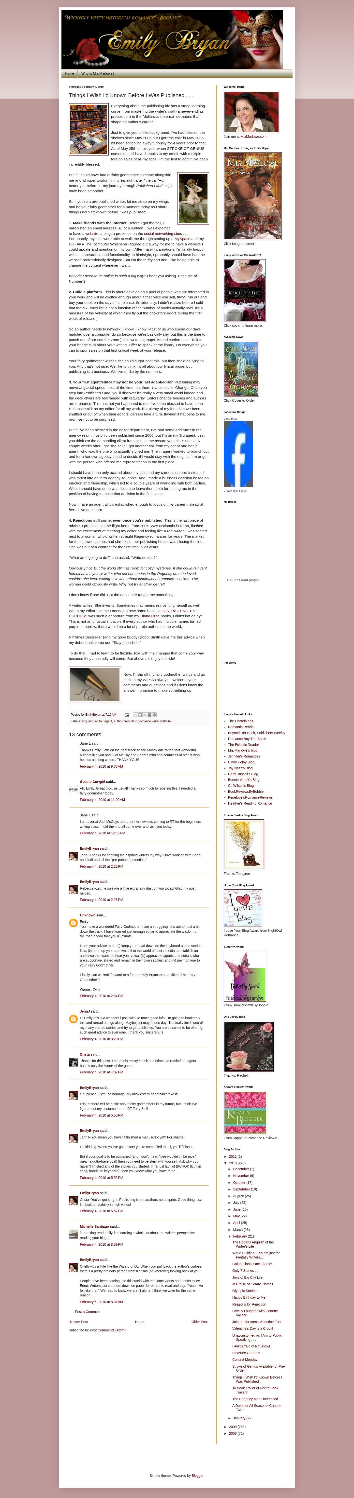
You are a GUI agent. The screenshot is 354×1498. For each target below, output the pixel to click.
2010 (233, 1163)
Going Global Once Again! (252, 1264)
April (237, 1223)
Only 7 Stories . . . (246, 1271)
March (238, 1230)
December (241, 1169)
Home (69, 73)
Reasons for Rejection (249, 1304)
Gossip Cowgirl (92, 782)
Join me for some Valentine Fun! (257, 1322)
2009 (233, 1427)
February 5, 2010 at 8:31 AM (101, 1302)
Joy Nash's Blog (240, 768)
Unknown (87, 915)
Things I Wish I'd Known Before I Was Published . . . (257, 1379)
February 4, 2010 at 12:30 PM (102, 833)
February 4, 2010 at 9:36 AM (101, 766)
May (236, 1216)
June (237, 1209)
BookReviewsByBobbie (246, 791)
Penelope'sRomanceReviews (250, 797)
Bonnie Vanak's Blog (244, 780)
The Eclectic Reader (243, 745)
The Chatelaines (240, 721)
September (242, 1189)
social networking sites (163, 233)
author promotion (125, 721)
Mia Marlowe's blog (242, 750)
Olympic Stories (244, 1291)
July (236, 1203)
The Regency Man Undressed (255, 1399)
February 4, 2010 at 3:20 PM (101, 1039)
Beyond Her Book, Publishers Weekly (256, 733)
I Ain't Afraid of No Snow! (251, 1346)
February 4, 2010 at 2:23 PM (101, 900)
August (239, 1196)
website (92, 233)
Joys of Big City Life (247, 1277)
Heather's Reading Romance (250, 803)
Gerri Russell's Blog (243, 774)
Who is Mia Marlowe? (97, 73)
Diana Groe (150, 616)
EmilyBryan (89, 848)
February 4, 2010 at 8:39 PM (101, 1244)
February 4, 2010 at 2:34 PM (101, 996)
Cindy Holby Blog (241, 762)
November (241, 1176)
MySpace (182, 239)
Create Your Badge (235, 490)
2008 (233, 1433)
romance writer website (155, 721)
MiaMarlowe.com (253, 136)
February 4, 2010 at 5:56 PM (101, 1178)
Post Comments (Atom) (108, 1330)
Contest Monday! (245, 1359)
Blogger (197, 1476)
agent (108, 721)
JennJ (85, 1011)
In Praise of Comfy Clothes (252, 1284)
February (240, 1236)
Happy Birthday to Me (249, 1297)
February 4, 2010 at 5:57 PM (101, 1211)
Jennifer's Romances (244, 756)
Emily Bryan (231, 418)
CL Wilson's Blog (241, 786)
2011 (233, 1156)
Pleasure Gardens (246, 1353)
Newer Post (79, 1322)
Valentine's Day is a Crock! (252, 1328)
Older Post (200, 1322)
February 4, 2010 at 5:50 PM (101, 1115)
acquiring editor (92, 721)
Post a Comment (88, 1312)
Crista (85, 1054)
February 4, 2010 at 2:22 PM (101, 866)
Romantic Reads (241, 727)
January (239, 1418)
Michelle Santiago (94, 1226)
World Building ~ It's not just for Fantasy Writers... (256, 1255)
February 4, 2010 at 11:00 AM (102, 800)
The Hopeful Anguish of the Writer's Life (253, 1244)
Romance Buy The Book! (247, 739)
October (239, 1183)
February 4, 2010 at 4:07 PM (101, 1072)
